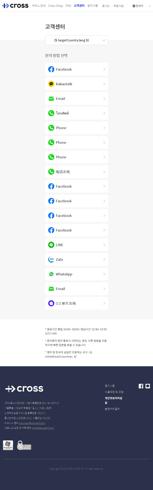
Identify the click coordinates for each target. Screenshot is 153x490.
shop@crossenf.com (43, 428)
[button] (76, 40)
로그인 (106, 5)
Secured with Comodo (24, 446)
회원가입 (119, 5)
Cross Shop (55, 5)
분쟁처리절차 (112, 409)
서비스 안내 (39, 5)
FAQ (68, 5)
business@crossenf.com (32, 423)
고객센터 (79, 5)
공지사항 (92, 5)
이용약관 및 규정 (114, 392)
